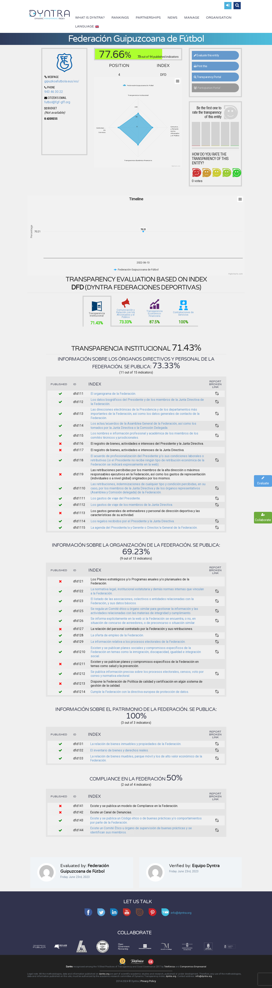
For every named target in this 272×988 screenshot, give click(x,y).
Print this (200, 66)
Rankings (120, 18)
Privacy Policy (148, 981)
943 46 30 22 (53, 92)
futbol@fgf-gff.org (57, 102)
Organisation (219, 18)
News (172, 18)
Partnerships (148, 18)
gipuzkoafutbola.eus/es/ (61, 81)
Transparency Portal (207, 77)
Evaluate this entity (206, 55)
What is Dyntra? (90, 18)
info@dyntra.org (203, 976)
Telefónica (169, 966)
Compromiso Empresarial (193, 966)
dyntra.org (104, 974)
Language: (87, 26)
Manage (191, 18)
